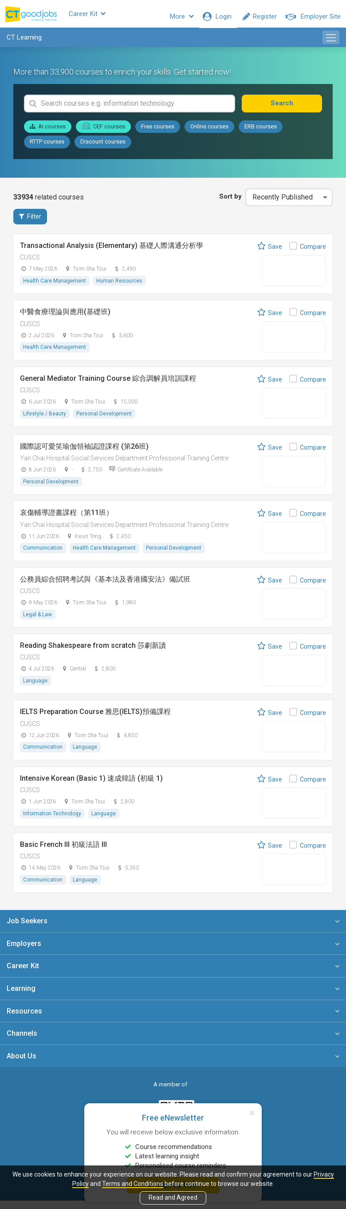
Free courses (157, 131)
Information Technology (53, 821)
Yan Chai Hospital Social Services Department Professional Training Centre (124, 464)
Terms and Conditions (132, 1183)
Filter (30, 222)
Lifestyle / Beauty (45, 420)
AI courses (48, 131)
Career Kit (104, 16)
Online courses (209, 131)
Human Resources (120, 286)
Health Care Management (55, 286)
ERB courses (260, 131)
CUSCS (30, 263)
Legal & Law (38, 621)
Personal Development (105, 420)
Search (291, 108)
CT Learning (24, 43)
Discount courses (103, 147)
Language (36, 688)
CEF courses (103, 131)
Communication (43, 554)
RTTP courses (47, 147)
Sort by (229, 202)
